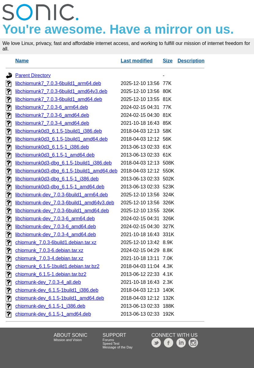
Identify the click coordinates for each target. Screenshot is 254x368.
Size (168, 60)
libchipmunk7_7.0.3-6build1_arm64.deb (58, 83)
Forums (108, 340)
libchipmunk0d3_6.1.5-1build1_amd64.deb (61, 139)
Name (22, 60)
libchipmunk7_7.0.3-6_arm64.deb (51, 107)
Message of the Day (118, 347)
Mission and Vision (68, 340)
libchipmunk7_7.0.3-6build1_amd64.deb (58, 99)
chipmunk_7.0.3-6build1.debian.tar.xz (55, 242)
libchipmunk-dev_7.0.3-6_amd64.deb (55, 226)
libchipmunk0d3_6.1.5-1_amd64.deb (55, 155)
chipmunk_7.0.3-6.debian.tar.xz (49, 250)
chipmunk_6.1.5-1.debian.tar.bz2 (50, 274)
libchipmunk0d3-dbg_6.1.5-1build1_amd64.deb (66, 170)
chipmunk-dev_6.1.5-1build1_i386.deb (56, 290)
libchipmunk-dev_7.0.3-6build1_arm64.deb (61, 194)
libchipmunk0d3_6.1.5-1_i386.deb (52, 147)
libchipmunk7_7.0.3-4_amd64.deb (52, 123)
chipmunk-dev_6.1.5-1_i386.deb (50, 306)
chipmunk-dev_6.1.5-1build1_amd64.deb (59, 298)
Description (190, 60)
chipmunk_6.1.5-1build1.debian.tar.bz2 (57, 266)
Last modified (137, 60)
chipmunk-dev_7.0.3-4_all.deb (48, 282)
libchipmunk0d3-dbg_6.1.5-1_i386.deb (57, 178)
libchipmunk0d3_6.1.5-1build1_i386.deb (58, 131)
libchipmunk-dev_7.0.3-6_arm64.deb (55, 218)
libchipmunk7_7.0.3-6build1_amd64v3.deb (61, 91)
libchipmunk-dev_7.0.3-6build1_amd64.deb (62, 210)
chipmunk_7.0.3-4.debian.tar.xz (49, 258)
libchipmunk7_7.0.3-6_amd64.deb (52, 115)
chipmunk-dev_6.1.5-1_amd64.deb (53, 314)
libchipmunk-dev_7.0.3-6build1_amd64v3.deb (64, 202)
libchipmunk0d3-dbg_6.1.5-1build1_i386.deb (63, 162)
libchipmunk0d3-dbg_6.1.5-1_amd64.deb (59, 186)
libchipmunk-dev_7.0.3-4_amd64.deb (55, 234)
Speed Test (111, 343)
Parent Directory (33, 75)
